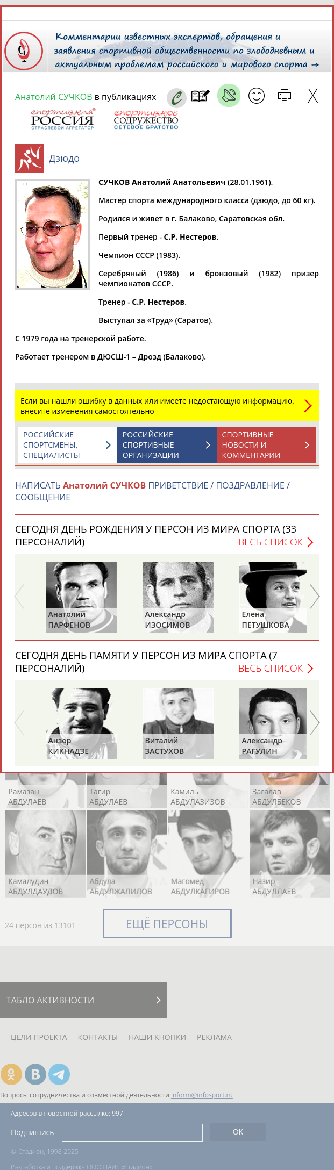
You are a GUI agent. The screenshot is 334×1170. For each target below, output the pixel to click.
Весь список (270, 541)
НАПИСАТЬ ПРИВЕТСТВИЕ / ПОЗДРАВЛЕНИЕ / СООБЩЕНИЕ (152, 491)
